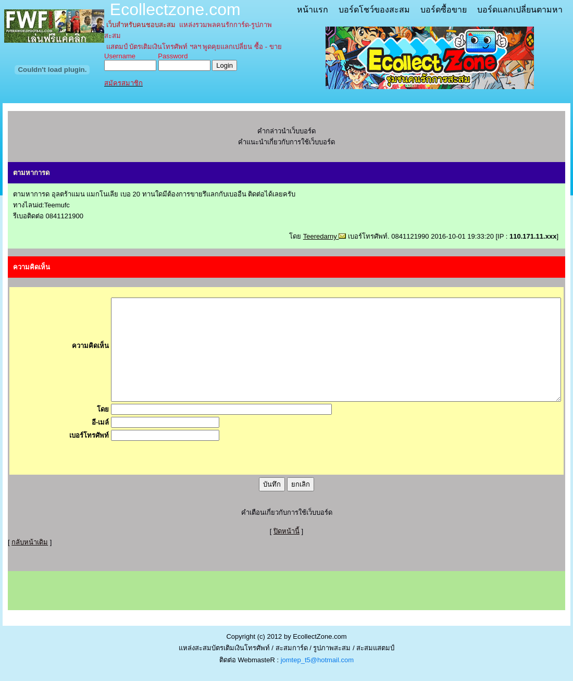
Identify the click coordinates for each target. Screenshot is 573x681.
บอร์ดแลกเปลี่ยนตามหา (520, 9)
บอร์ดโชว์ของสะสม (374, 9)
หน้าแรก (312, 9)
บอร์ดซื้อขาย (443, 9)
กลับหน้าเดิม (29, 542)
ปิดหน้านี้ (286, 531)
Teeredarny (324, 236)
